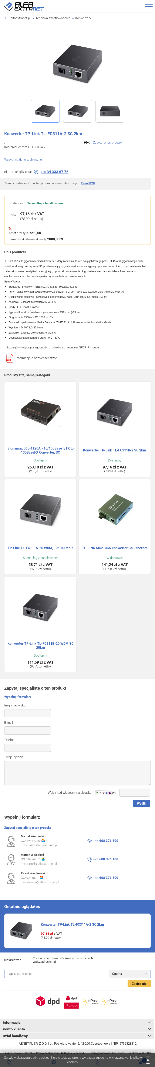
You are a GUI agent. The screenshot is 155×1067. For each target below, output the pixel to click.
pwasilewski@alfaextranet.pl (40, 882)
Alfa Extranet (29, 6)
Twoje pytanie (13, 757)
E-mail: (8, 723)
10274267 (35, 859)
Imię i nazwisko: (15, 705)
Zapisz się (139, 984)
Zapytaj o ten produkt (107, 143)
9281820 (34, 877)
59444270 (35, 840)
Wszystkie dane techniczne (23, 160)
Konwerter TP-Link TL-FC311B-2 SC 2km (114, 450)
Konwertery (83, 18)
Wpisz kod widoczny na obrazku (69, 793)
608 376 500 (105, 878)
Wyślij (141, 803)
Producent (95, 347)
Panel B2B (88, 183)
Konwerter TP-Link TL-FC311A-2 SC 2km (72, 924)
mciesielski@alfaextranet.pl (39, 863)
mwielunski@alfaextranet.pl (39, 845)
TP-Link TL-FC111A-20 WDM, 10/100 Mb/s (40, 548)
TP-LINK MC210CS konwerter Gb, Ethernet (114, 548)
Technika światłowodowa (53, 18)
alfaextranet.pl (20, 18)
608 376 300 (105, 841)
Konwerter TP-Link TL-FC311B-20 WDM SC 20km (40, 646)
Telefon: (9, 740)
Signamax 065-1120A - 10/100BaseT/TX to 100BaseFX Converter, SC (40, 450)
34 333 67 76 (54, 172)
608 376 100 (105, 859)
